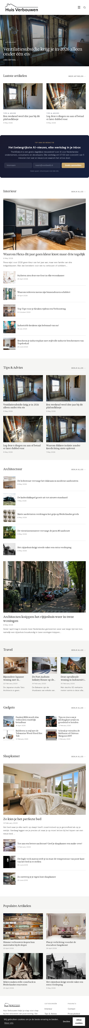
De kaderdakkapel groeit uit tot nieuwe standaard (42, 497)
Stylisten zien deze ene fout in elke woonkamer (40, 275)
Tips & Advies (51, 1013)
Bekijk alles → (78, 192)
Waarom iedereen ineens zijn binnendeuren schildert (43, 292)
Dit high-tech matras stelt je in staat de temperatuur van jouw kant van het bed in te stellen (51, 860)
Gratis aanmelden (73, 165)
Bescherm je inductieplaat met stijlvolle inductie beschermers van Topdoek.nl (50, 342)
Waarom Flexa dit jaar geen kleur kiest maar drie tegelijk (44, 254)
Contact (71, 1009)
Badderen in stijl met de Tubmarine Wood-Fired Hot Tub (29, 733)
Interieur (48, 1009)
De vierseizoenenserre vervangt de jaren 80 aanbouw (43, 530)
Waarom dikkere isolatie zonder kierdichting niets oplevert (63, 447)
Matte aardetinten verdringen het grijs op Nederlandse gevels (48, 514)
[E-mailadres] (47, 165)
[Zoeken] (84, 7)
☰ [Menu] (79, 7)
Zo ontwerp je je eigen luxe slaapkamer (36, 876)
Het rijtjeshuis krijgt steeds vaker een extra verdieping (44, 547)
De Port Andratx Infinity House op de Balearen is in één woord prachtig (43, 681)
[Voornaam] (18, 165)
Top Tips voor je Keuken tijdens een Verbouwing (41, 308)
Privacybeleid (74, 1013)
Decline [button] (66, 1021)
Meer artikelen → (77, 76)
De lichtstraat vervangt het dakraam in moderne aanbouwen (47, 480)
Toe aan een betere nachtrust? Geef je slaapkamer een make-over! (49, 843)
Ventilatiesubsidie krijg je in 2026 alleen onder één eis (21, 406)
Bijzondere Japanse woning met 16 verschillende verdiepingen (13, 681)
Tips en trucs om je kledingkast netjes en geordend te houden (68, 720)
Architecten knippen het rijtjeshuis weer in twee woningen (38, 619)
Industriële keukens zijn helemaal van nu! (38, 325)
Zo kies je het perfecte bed (22, 819)
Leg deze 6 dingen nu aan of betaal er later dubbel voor (65, 118)
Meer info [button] (8, 1023)
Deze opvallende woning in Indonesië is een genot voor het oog (73, 679)
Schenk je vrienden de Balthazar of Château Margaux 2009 (69, 733)
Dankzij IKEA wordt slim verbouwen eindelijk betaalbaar (27, 720)
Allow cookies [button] (79, 1021)
